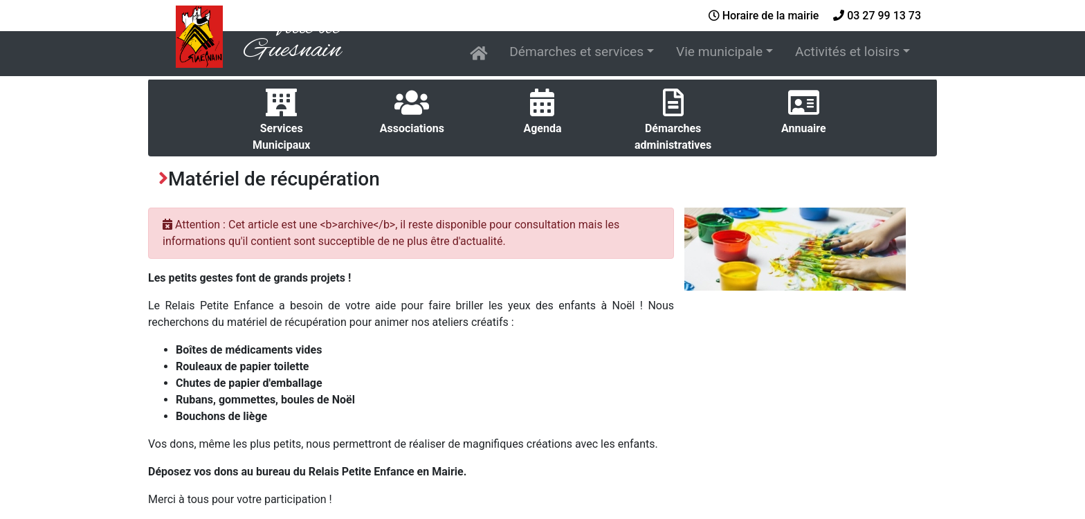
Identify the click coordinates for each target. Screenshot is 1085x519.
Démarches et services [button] (576, 52)
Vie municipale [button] (719, 52)
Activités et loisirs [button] (847, 52)
